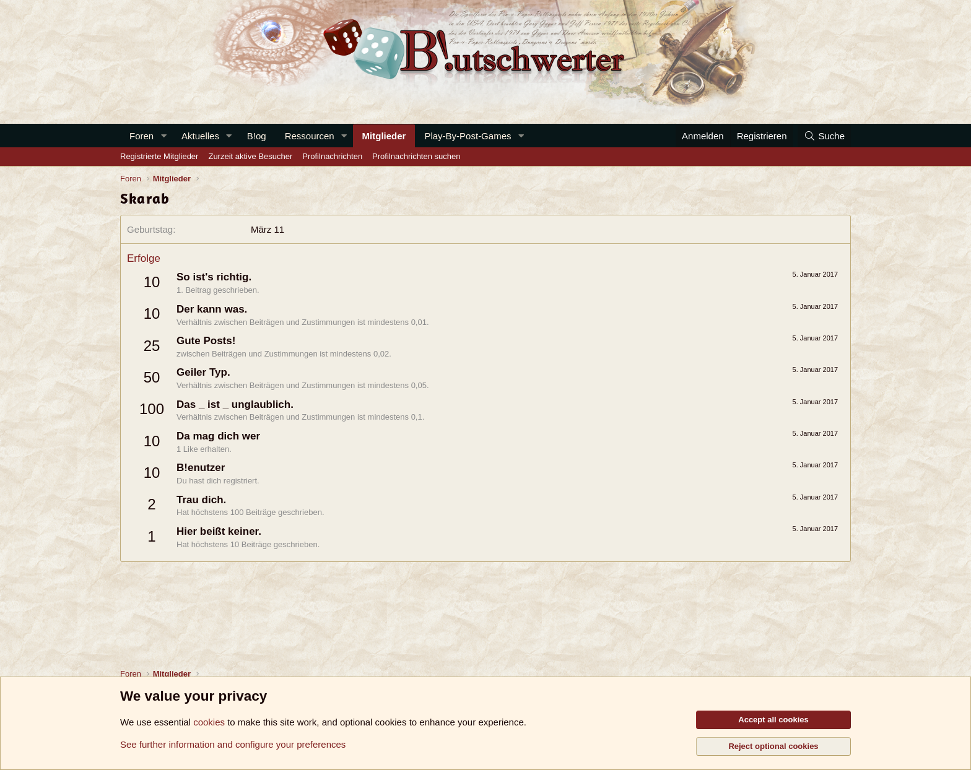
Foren (141, 136)
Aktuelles (200, 136)
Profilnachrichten (332, 156)
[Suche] (824, 135)
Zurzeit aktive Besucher (250, 156)
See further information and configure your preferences (233, 744)
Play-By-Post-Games (467, 136)
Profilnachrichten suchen (416, 156)
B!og (256, 136)
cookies (209, 722)
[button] (163, 135)
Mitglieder (384, 136)
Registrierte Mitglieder (159, 156)
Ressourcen (309, 136)
